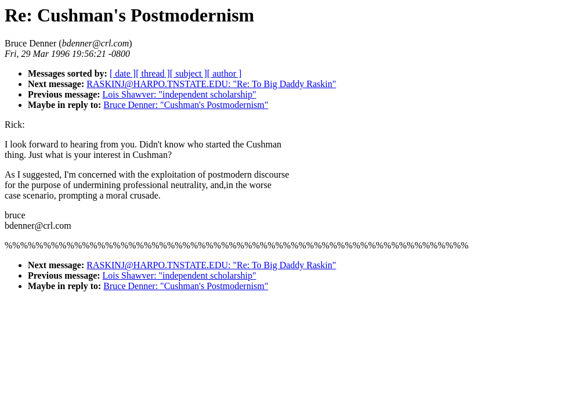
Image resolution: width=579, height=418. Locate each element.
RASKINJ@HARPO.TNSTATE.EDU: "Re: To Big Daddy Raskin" (211, 84)
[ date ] (123, 73)
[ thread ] (153, 73)
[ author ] (224, 73)
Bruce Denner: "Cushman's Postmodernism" (185, 105)
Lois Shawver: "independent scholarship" (179, 94)
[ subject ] (188, 73)
